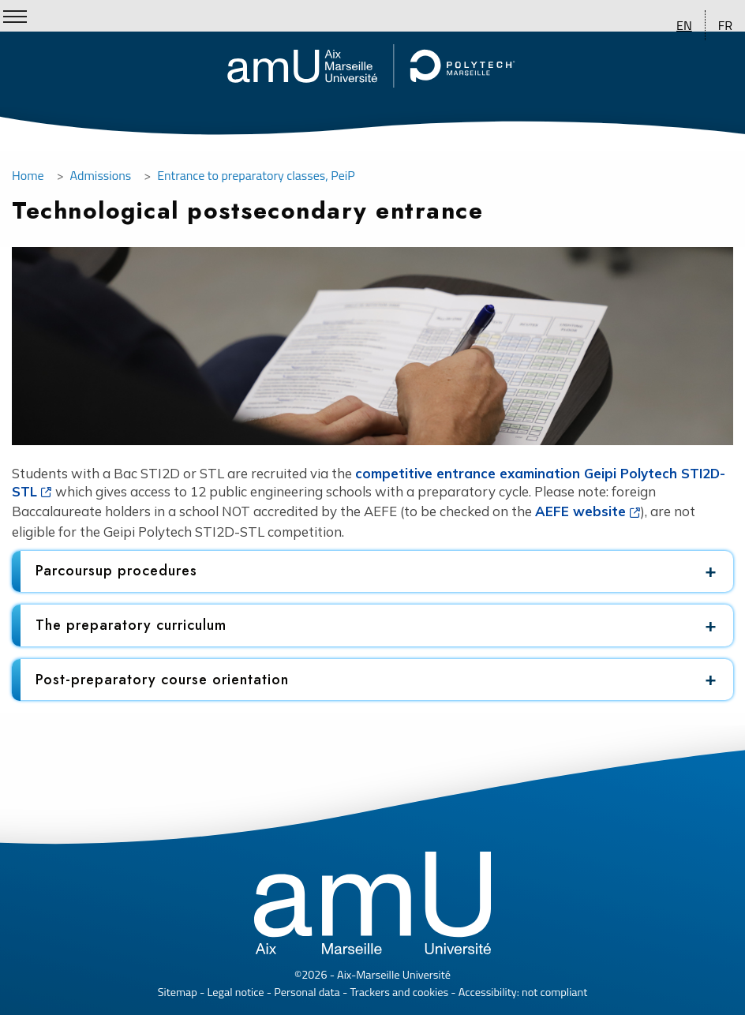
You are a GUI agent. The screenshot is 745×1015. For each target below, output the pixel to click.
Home (28, 175)
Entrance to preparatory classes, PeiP (256, 175)
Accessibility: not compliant (523, 992)
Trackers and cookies (399, 992)
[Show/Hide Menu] (15, 16)
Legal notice (235, 992)
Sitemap (177, 992)
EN (684, 25)
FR (725, 25)
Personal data (307, 992)
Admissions (101, 175)
